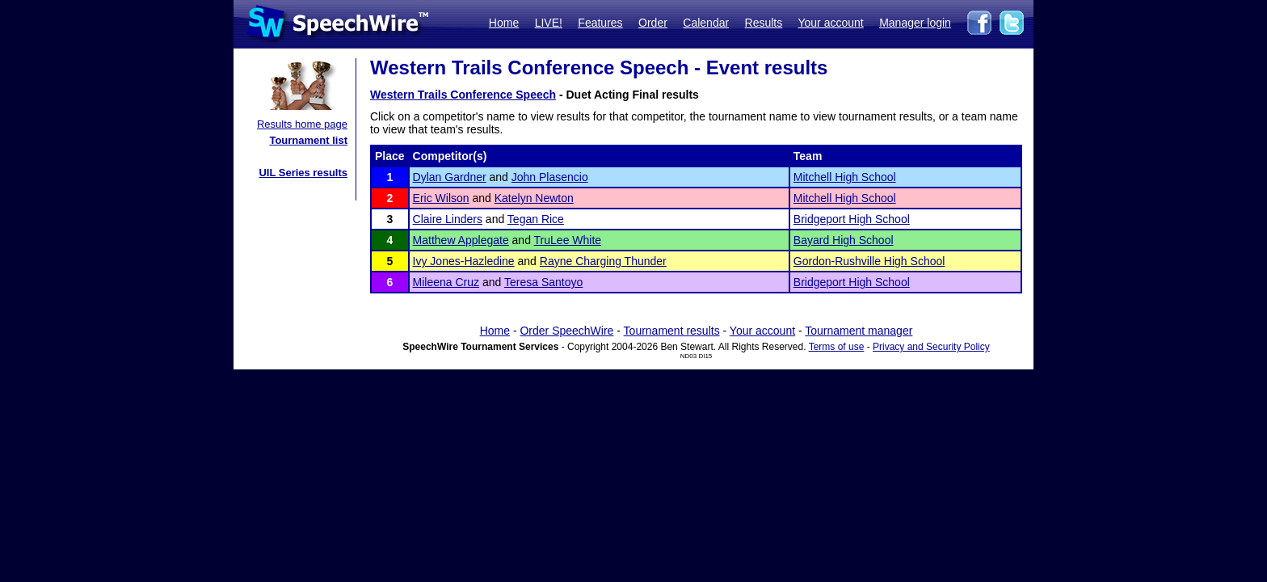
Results (764, 22)
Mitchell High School (844, 177)
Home (504, 22)
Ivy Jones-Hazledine (464, 261)
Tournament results (672, 330)
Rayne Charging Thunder (603, 261)
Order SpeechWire (566, 330)
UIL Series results (303, 173)
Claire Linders (447, 219)
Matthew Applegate (461, 240)
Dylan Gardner (449, 177)
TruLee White (568, 240)
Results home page (302, 124)
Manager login (915, 22)
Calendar (706, 22)
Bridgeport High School (851, 219)
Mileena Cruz (446, 282)
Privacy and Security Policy (931, 346)
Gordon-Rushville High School (869, 261)
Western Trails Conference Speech (463, 94)
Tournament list (308, 140)
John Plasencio (549, 177)
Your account (830, 22)
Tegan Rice (535, 219)
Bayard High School (843, 240)
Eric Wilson (441, 198)
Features (600, 22)
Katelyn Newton (534, 198)
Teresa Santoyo (543, 282)
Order (652, 22)
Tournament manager (858, 330)
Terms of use (837, 346)
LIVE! (548, 22)
